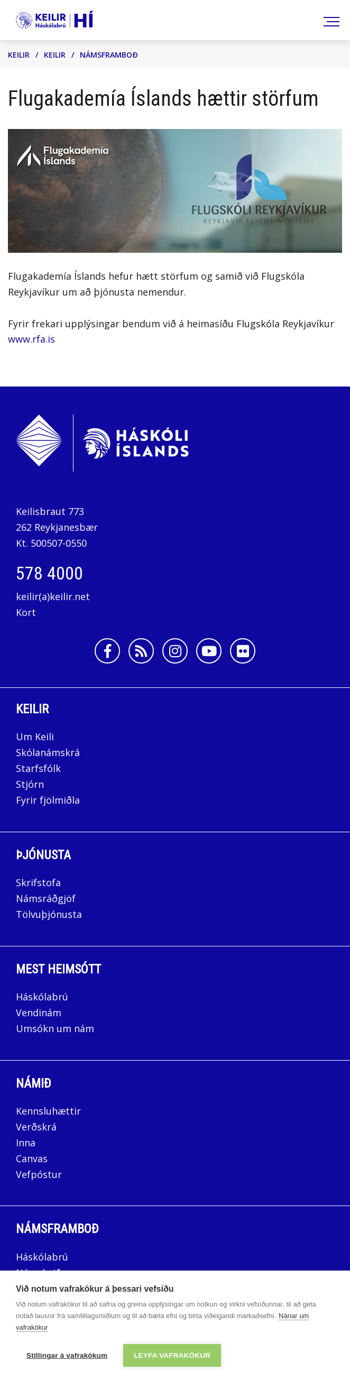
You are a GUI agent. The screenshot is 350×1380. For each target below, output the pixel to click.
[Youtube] (209, 651)
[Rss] (141, 651)
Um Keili (35, 736)
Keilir (19, 55)
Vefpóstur (39, 1174)
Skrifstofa (38, 882)
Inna (27, 1142)
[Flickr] (242, 651)
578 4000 (49, 573)
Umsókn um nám (55, 1028)
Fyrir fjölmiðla (48, 800)
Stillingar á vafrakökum (66, 1355)
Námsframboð (109, 55)
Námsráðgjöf (46, 898)
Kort (26, 612)
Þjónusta (43, 855)
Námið (33, 1083)
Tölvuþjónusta (49, 914)
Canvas (32, 1158)
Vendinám (38, 1012)
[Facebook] (107, 651)
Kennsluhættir (48, 1111)
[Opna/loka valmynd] (329, 20)
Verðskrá (36, 1126)
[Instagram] (175, 651)
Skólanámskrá (48, 752)
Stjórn (30, 784)
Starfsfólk (38, 768)
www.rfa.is (31, 339)
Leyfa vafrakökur (172, 1355)
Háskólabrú (42, 996)
